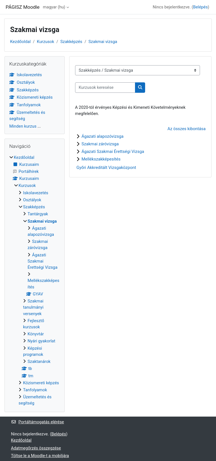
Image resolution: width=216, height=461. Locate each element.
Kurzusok (45, 41)
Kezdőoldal (20, 41)
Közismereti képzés (31, 97)
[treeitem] (34, 280)
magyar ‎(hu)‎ (54, 7)
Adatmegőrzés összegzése (36, 448)
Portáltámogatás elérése (37, 421)
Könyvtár (36, 333)
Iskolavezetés (25, 74)
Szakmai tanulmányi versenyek (33, 307)
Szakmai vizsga (102, 41)
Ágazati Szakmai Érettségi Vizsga (113, 151)
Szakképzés (71, 41)
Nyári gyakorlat (41, 341)
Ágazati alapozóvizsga (103, 136)
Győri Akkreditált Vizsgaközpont (106, 167)
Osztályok (22, 82)
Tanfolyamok (25, 104)
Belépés (200, 7)
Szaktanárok (39, 361)
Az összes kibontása (187, 128)
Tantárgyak (38, 213)
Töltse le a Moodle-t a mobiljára (40, 455)
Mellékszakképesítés (101, 159)
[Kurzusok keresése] (105, 87)
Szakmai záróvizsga (100, 143)
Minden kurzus (23, 126)
